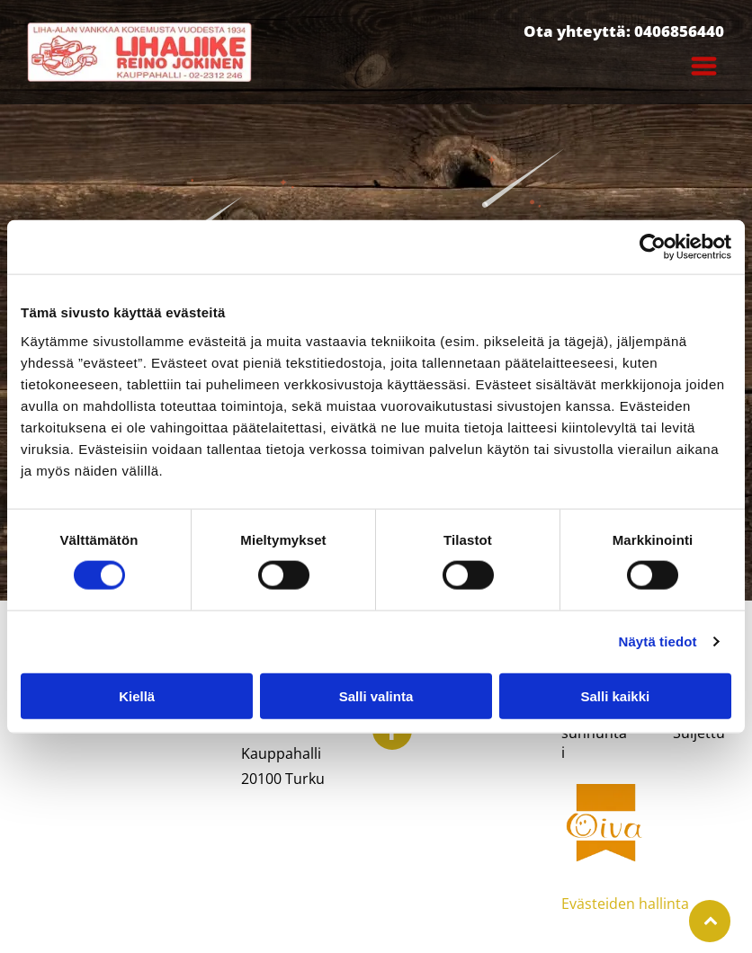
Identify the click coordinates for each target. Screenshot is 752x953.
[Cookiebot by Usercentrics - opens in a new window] (652, 247)
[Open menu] (704, 66)
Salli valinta (376, 695)
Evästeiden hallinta (625, 903)
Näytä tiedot (658, 641)
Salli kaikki (614, 695)
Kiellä (137, 695)
